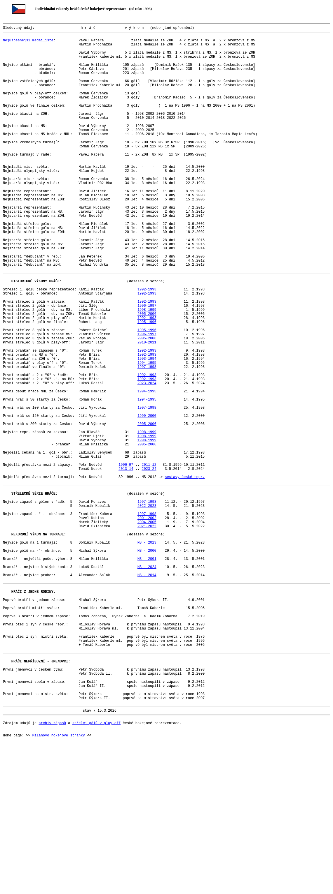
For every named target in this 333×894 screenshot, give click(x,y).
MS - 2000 (146, 661)
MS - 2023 (146, 651)
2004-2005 (146, 626)
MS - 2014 (146, 691)
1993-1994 (146, 429)
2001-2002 (146, 621)
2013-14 (125, 562)
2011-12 (149, 558)
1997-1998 (146, 439)
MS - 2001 (146, 671)
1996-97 (125, 558)
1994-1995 (146, 434)
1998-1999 (146, 369)
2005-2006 (146, 374)
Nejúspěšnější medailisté (28, 43)
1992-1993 (146, 345)
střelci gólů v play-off (96, 867)
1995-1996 (146, 384)
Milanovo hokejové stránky (58, 881)
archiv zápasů (52, 867)
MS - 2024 (146, 681)
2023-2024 (146, 458)
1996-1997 (146, 364)
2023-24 (149, 562)
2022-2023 (146, 606)
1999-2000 (146, 498)
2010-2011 (146, 409)
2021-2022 (146, 631)
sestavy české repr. (185, 572)
